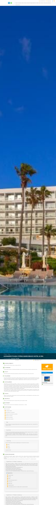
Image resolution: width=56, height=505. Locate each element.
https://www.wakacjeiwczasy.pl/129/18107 (47, 383)
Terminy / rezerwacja (47, 367)
